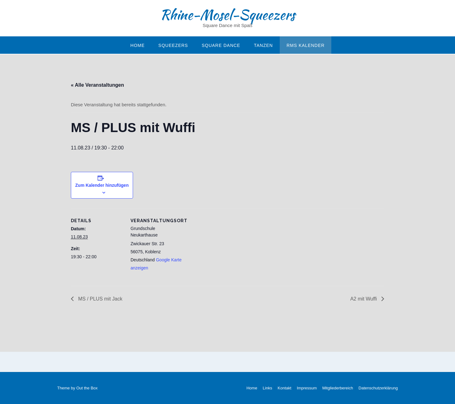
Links (267, 388)
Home (138, 45)
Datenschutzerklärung (378, 388)
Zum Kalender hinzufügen (102, 185)
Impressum (307, 388)
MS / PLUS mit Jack (99, 298)
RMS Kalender (305, 45)
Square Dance (221, 45)
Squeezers (173, 45)
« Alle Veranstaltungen (97, 85)
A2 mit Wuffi (364, 298)
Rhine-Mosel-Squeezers (227, 14)
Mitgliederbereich (337, 388)
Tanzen (263, 45)
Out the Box (87, 388)
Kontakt (284, 388)
